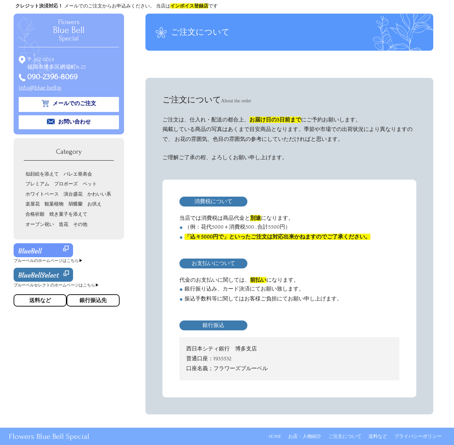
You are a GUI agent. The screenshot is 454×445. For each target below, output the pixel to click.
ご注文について (345, 436)
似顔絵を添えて (42, 174)
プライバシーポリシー (418, 436)
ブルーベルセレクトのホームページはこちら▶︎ (56, 285)
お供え (94, 204)
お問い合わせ (74, 122)
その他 (80, 224)
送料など (377, 436)
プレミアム (37, 183)
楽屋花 (32, 204)
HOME (275, 436)
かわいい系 (99, 194)
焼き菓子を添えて (68, 214)
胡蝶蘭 (75, 204)
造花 (63, 224)
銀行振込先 (93, 300)
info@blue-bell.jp (40, 87)
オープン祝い (39, 224)
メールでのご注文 (74, 103)
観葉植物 (54, 204)
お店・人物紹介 (304, 436)
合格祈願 (35, 214)
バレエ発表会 (78, 174)
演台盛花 (73, 194)
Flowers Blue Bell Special (49, 436)
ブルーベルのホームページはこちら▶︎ (48, 261)
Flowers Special (69, 30)
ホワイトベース (42, 194)
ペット (90, 183)
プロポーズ (66, 183)
